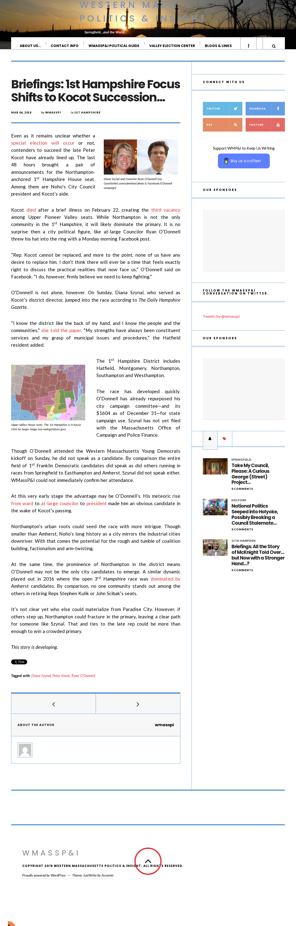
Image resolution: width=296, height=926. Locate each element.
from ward (22, 508)
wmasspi (53, 117)
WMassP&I (51, 858)
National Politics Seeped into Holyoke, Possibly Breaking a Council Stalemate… (255, 519)
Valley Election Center (172, 45)
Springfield (242, 464)
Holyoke (239, 505)
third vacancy (166, 215)
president (96, 508)
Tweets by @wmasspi (221, 321)
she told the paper (61, 335)
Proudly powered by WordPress (43, 880)
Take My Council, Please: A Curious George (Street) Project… (250, 479)
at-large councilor (60, 508)
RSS (224, 129)
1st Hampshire (87, 117)
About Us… (30, 45)
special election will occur (42, 148)
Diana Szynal (41, 680)
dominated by (166, 584)
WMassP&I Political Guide (114, 45)
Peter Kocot (61, 680)
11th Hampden (244, 545)
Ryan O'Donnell (83, 680)
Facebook (267, 113)
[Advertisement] (244, 245)
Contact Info (65, 45)
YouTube (267, 129)
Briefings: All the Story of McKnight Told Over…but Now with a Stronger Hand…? (258, 560)
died (31, 215)
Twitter (224, 113)
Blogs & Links (218, 45)
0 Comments (242, 493)
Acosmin (107, 880)
